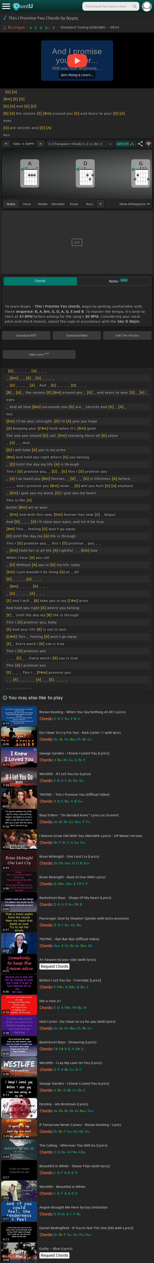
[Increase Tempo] (40, 144)
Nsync (72, 17)
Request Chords (54, 966)
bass (89, 204)
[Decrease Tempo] (6, 144)
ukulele (42, 204)
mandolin (58, 204)
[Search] (134, 6)
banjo (74, 204)
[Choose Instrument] (100, 203)
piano (27, 204)
